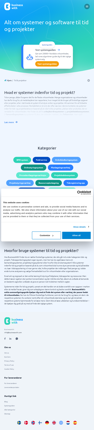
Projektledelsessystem (64, 175)
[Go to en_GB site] (54, 423)
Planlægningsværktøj (60, 167)
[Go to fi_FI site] (40, 423)
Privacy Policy (9, 361)
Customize (46, 235)
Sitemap (7, 414)
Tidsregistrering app (76, 183)
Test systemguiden (47, 63)
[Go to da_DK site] (26, 423)
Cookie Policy (9, 369)
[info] (89, 80)
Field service (41, 160)
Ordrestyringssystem (33, 167)
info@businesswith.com (13, 332)
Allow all (76, 235)
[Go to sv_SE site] (19, 423)
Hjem (9, 80)
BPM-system (22, 160)
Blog (6, 401)
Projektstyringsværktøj (20, 183)
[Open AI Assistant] (16, 338)
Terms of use (9, 365)
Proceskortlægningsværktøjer (32, 175)
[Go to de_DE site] (47, 423)
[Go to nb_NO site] (33, 423)
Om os (6, 353)
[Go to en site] (61, 423)
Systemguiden (9, 406)
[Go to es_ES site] (75, 423)
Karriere (7, 357)
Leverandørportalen (11, 387)
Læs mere (11, 122)
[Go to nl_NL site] (68, 423)
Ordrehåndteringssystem (66, 160)
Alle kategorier (9, 410)
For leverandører (10, 383)
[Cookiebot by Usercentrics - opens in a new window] (79, 193)
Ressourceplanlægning (49, 183)
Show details (79, 227)
